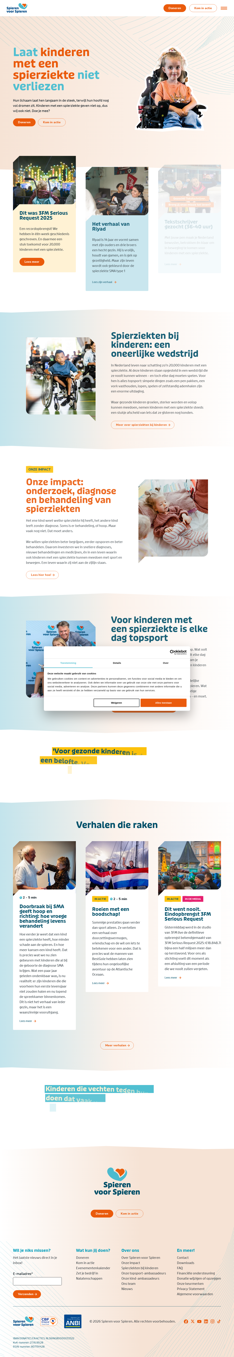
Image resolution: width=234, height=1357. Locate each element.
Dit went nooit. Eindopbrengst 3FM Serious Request (188, 927)
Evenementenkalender (93, 1268)
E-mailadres (23, 1274)
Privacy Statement (191, 1289)
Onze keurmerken (190, 1284)
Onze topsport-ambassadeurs (143, 1273)
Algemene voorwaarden (195, 1294)
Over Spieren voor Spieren (140, 1258)
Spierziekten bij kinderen (139, 1268)
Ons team (128, 1284)
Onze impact (130, 1263)
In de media (193, 912)
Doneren (82, 1258)
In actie (100, 912)
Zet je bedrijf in (87, 1273)
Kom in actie (85, 1263)
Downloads (185, 1263)
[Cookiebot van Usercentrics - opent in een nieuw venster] (172, 652)
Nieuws (127, 1289)
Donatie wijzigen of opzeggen (199, 1278)
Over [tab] (166, 663)
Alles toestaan (163, 702)
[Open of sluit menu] (224, 8)
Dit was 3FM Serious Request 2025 (44, 222)
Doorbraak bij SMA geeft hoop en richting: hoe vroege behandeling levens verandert (43, 929)
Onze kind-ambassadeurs (140, 1278)
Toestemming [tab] (68, 663)
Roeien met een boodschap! (110, 924)
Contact (183, 1258)
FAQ (180, 1268)
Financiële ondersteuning (196, 1273)
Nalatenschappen (89, 1278)
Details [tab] (117, 663)
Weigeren (116, 702)
